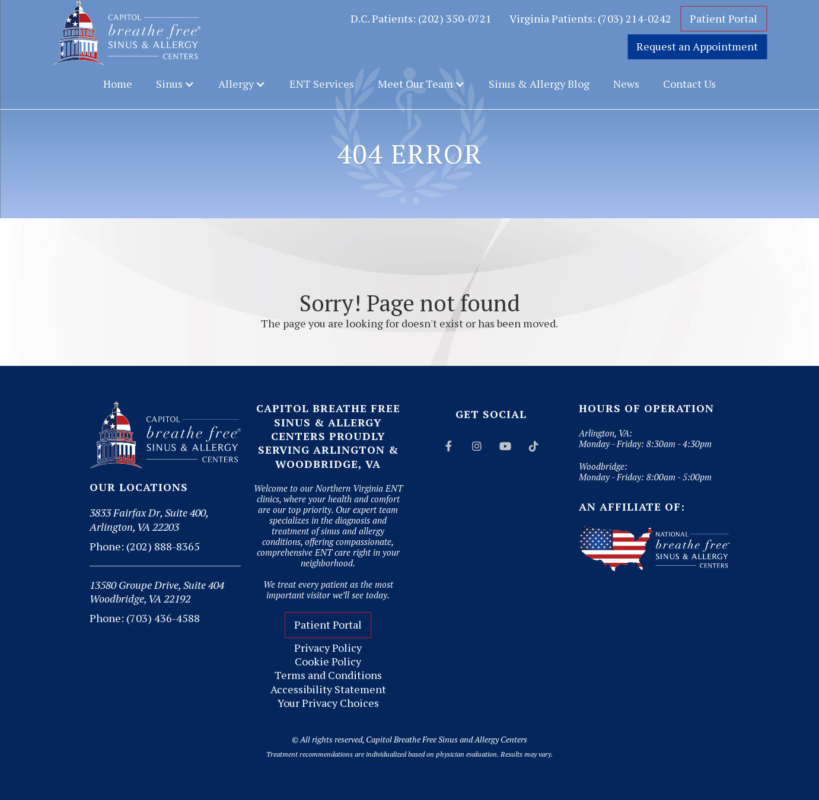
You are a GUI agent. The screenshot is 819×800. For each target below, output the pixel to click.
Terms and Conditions (328, 675)
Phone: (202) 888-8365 (145, 546)
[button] (175, 84)
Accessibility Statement (328, 689)
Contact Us (689, 84)
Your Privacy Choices (328, 703)
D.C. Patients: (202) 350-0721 (421, 18)
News (626, 84)
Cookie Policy (328, 661)
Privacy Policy (328, 648)
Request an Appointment (697, 46)
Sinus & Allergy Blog (539, 84)
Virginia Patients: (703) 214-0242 (590, 18)
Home (117, 84)
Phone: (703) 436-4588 (145, 618)
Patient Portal (723, 18)
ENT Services (321, 84)
